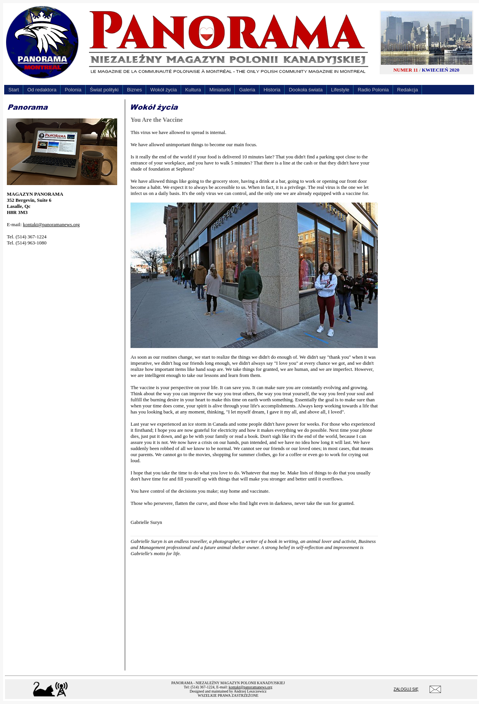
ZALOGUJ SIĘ (406, 689)
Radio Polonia (373, 90)
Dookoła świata (306, 90)
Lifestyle (340, 90)
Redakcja (407, 90)
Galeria (247, 90)
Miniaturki (220, 90)
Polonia (73, 90)
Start (13, 90)
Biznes (134, 90)
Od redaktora (42, 90)
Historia (272, 90)
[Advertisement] (64, 299)
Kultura (193, 90)
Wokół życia (163, 90)
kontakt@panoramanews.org (51, 224)
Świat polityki (104, 90)
